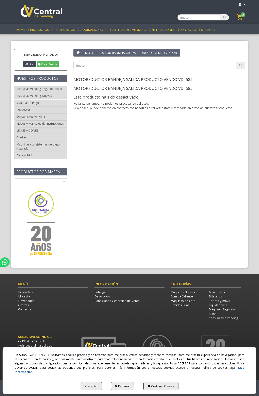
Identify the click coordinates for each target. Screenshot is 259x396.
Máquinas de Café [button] (183, 301)
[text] (155, 65)
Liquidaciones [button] (218, 305)
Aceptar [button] (91, 386)
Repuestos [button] (23, 109)
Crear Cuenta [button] (47, 64)
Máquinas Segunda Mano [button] (222, 311)
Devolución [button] (102, 296)
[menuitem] (241, 4)
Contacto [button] (24, 309)
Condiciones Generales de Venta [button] (117, 301)
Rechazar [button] (122, 386)
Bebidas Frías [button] (180, 305)
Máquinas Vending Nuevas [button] (34, 96)
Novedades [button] (26, 301)
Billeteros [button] (215, 296)
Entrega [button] (100, 292)
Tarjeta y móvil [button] (219, 301)
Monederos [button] (217, 292)
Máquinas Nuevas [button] (183, 292)
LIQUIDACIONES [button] (27, 130)
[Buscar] (225, 17)
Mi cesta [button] (24, 296)
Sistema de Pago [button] (27, 103)
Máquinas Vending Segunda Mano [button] (39, 89)
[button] (40, 12)
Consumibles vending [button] (223, 318)
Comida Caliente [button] (182, 296)
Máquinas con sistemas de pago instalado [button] (38, 146)
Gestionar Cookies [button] (161, 386)
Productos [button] (25, 292)
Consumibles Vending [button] (30, 116)
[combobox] (40, 181)
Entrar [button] (29, 64)
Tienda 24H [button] (24, 155)
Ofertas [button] (21, 137)
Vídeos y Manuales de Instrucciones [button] (40, 123)
